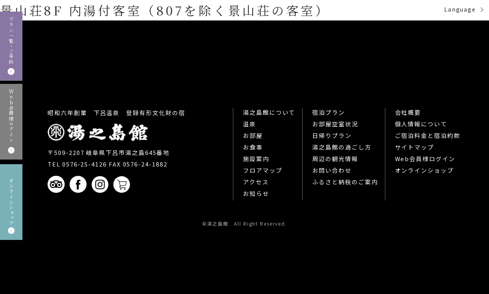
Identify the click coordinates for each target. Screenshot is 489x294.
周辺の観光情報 (335, 159)
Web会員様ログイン (11, 116)
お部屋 (253, 135)
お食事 (253, 147)
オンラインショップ (11, 202)
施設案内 (256, 159)
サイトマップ (414, 147)
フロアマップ (262, 170)
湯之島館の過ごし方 (341, 147)
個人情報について (421, 124)
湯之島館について (269, 112)
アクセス (256, 182)
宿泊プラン (328, 112)
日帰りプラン (332, 135)
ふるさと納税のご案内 (345, 182)
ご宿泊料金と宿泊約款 (427, 135)
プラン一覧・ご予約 (11, 41)
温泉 (249, 124)
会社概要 (408, 112)
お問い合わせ (332, 170)
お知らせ (256, 193)
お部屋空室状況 (335, 124)
